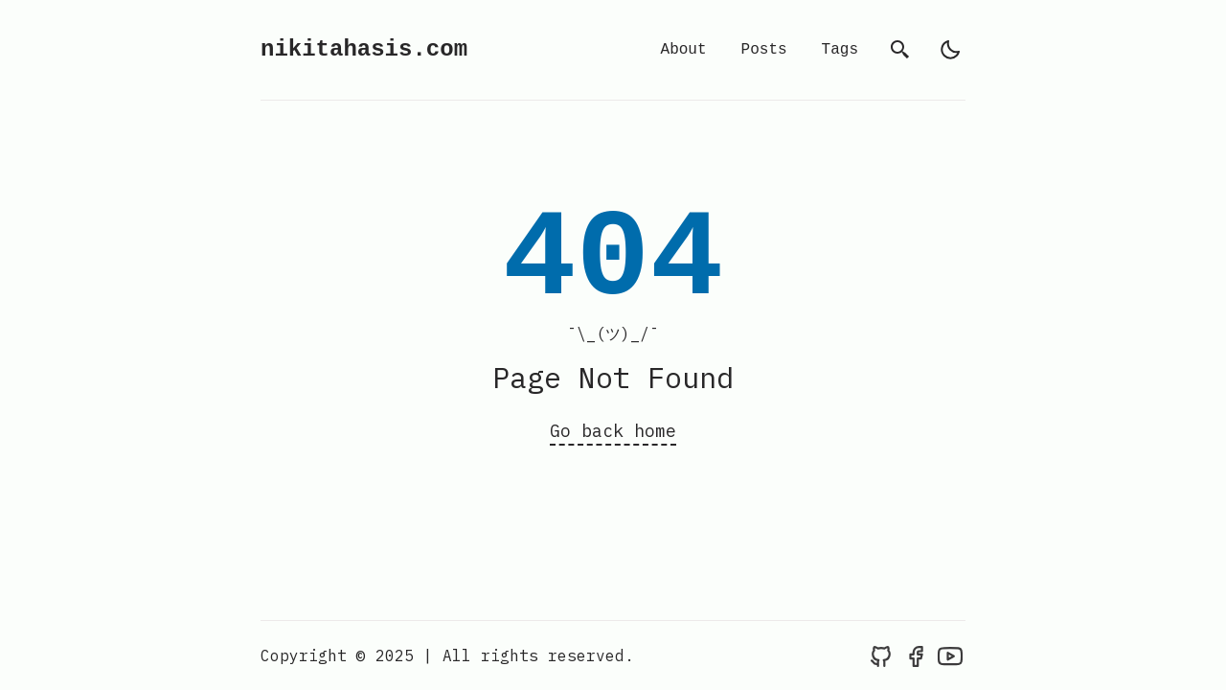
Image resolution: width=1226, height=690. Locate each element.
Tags (840, 49)
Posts (764, 49)
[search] (900, 50)
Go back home (613, 431)
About (684, 49)
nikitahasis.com (364, 49)
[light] (950, 49)
